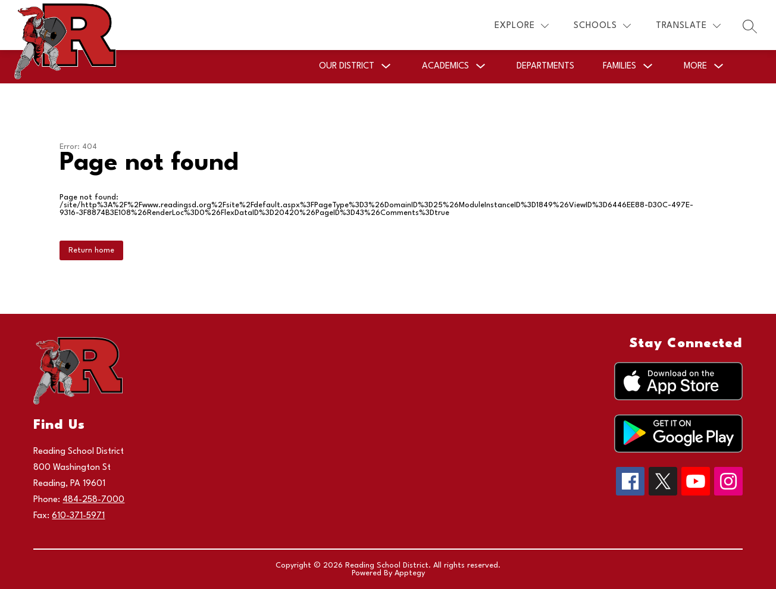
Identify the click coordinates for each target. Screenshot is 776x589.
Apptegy (410, 573)
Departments (545, 66)
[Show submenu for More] (695, 67)
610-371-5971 (78, 516)
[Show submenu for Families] (619, 67)
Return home (91, 250)
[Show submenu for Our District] (346, 67)
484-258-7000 (93, 499)
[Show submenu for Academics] (445, 67)
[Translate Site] (688, 25)
